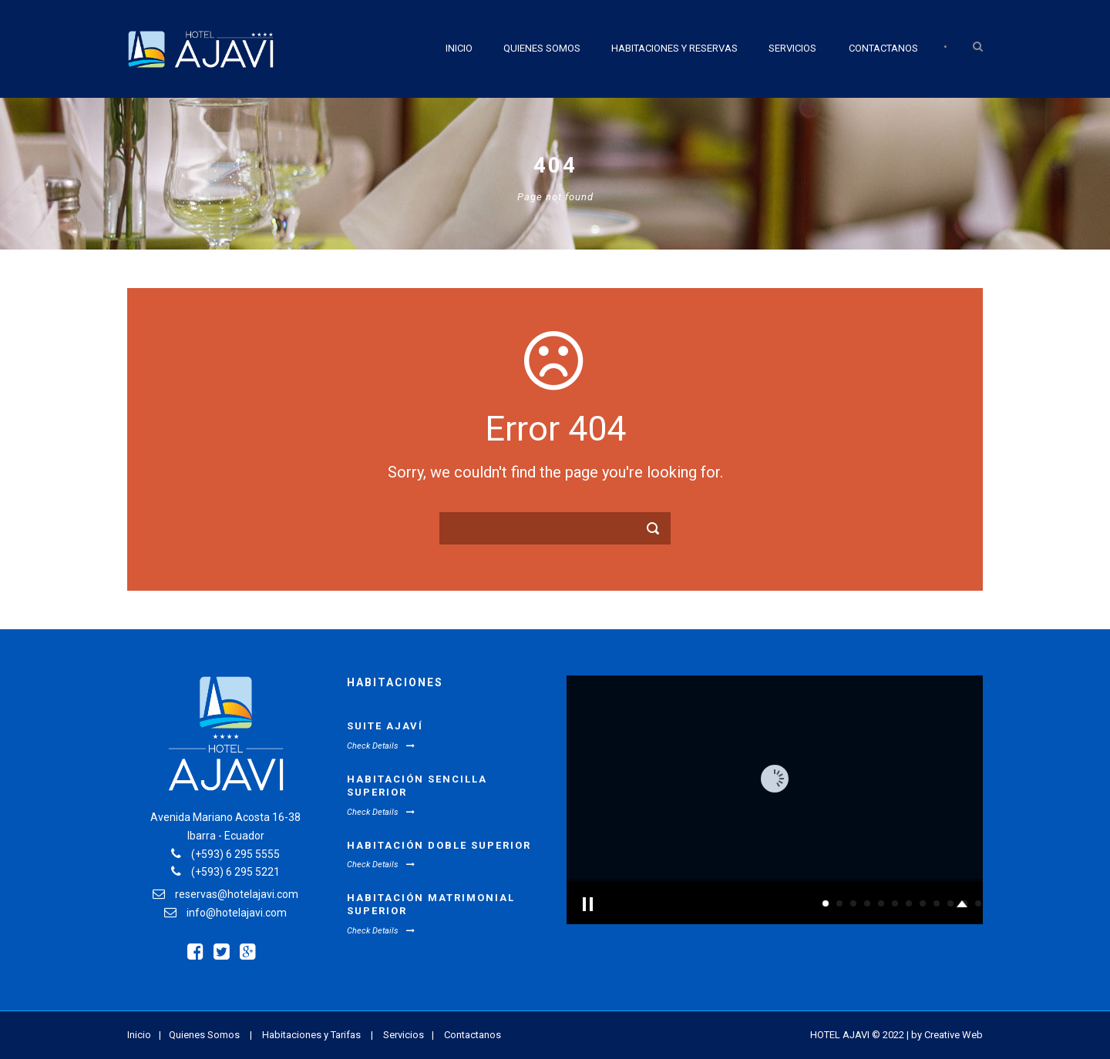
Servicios (792, 48)
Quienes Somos (541, 48)
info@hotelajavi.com (237, 913)
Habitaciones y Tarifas (311, 1035)
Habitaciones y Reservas (674, 48)
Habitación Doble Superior (439, 845)
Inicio (459, 48)
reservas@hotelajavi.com (236, 894)
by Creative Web (947, 1035)
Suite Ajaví (385, 726)
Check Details (381, 746)
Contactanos (883, 48)
